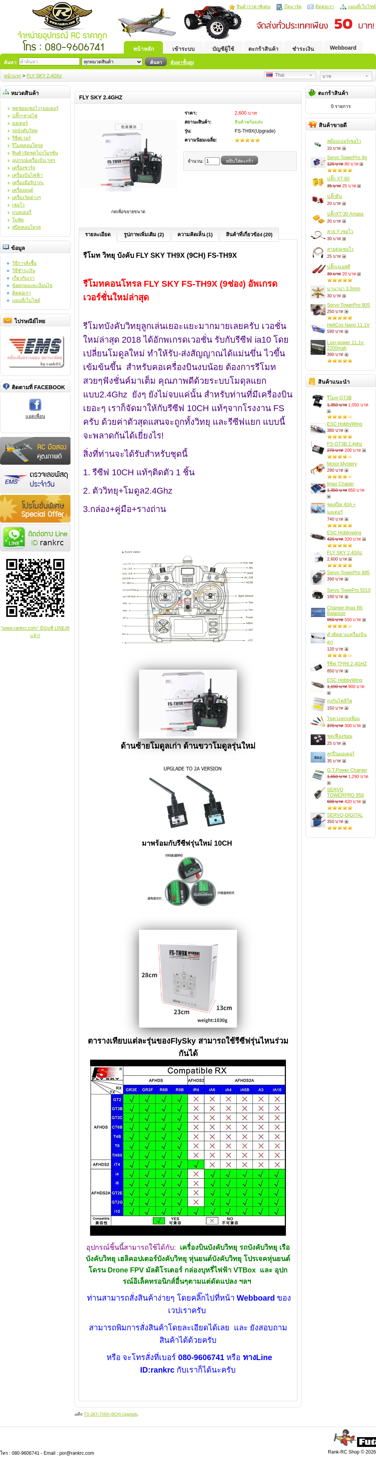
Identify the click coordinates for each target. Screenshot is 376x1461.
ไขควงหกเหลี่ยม (343, 718)
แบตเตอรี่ (21, 212)
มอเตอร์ (20, 123)
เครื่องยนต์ (22, 190)
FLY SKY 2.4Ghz (44, 76)
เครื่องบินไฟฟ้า (27, 175)
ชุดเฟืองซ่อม (339, 736)
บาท (326, 76)
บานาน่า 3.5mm (343, 288)
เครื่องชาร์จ (23, 168)
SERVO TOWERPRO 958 (345, 792)
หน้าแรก (12, 76)
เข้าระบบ (183, 49)
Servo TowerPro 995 (348, 572)
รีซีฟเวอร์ (21, 138)
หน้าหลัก (143, 49)
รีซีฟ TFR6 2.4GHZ (347, 664)
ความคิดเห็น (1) (195, 234)
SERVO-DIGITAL (345, 815)
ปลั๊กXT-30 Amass (345, 214)
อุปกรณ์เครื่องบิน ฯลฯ (33, 160)
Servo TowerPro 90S (348, 305)
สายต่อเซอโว (340, 249)
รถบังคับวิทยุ (25, 130)
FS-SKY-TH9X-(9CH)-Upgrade (110, 1414)
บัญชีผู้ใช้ (223, 49)
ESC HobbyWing (344, 424)
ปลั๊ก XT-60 (338, 179)
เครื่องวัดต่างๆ (26, 197)
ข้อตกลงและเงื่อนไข (32, 285)
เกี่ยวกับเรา (23, 278)
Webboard (343, 48)
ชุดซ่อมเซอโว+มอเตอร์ (35, 108)
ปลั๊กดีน (334, 196)
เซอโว (18, 205)
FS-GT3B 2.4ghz (344, 444)
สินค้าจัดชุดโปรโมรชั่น (35, 153)
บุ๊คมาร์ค (293, 6)
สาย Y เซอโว (340, 231)
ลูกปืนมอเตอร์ (340, 754)
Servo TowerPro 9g (347, 157)
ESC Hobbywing (344, 533)
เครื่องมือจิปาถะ (28, 182)
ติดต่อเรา (324, 6)
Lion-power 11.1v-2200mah (346, 345)
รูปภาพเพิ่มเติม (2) (144, 234)
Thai (275, 75)
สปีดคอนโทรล (26, 227)
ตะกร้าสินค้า (263, 49)
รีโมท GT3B (339, 398)
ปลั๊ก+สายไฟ (25, 116)
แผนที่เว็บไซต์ (362, 6)
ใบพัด (18, 220)
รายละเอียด (97, 234)
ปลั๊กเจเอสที (338, 267)
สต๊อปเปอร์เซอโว (344, 141)
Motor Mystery (342, 464)
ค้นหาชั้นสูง (182, 62)
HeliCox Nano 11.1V (348, 325)
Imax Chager (340, 484)
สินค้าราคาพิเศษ (253, 6)
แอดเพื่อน (35, 416)
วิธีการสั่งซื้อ (24, 263)
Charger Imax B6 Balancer (345, 610)
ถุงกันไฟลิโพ (339, 701)
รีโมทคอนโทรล (27, 145)
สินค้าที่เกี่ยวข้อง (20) (249, 234)
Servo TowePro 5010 (349, 590)
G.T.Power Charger (347, 770)
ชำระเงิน (303, 49)
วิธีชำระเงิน (23, 270)
